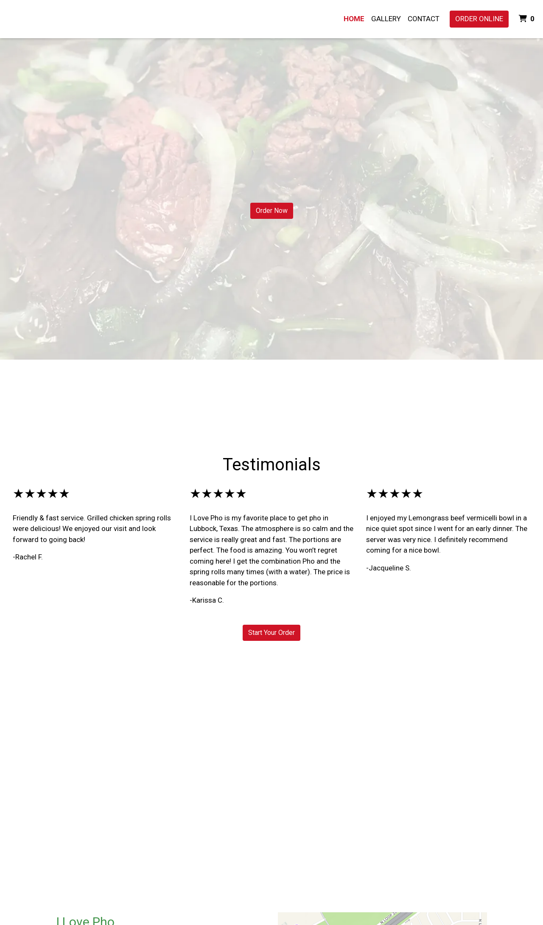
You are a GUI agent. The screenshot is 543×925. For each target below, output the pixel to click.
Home (354, 18)
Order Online (479, 18)
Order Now (272, 211)
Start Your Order (271, 633)
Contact (423, 18)
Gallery (386, 18)
